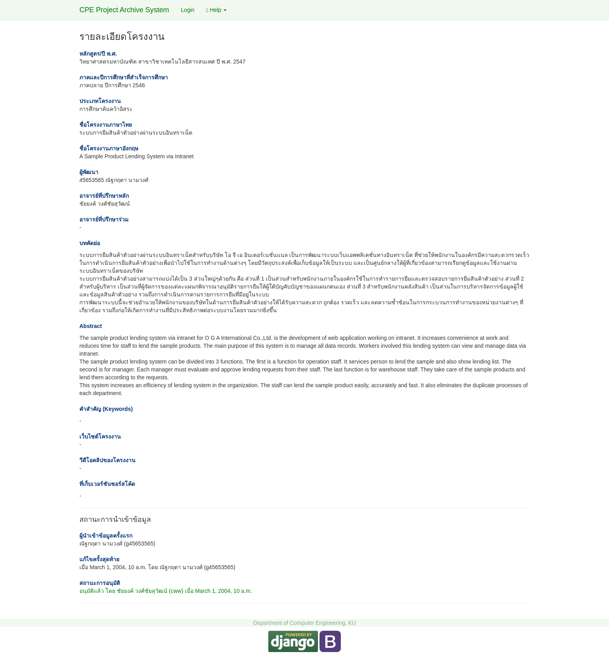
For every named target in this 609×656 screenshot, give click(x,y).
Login (187, 10)
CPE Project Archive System (124, 10)
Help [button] (216, 10)
